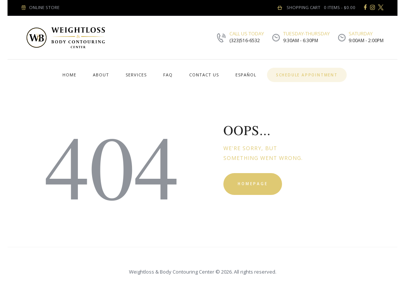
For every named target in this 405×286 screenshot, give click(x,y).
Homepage (253, 183)
